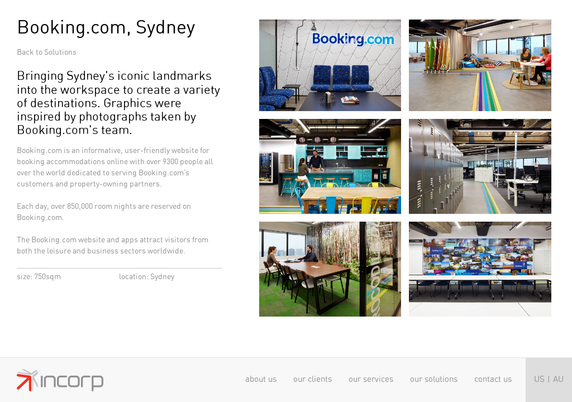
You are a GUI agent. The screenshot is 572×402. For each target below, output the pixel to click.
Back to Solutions (47, 52)
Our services (371, 379)
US (539, 379)
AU (558, 379)
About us (261, 379)
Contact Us (493, 379)
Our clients (312, 379)
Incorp (60, 380)
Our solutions (433, 379)
